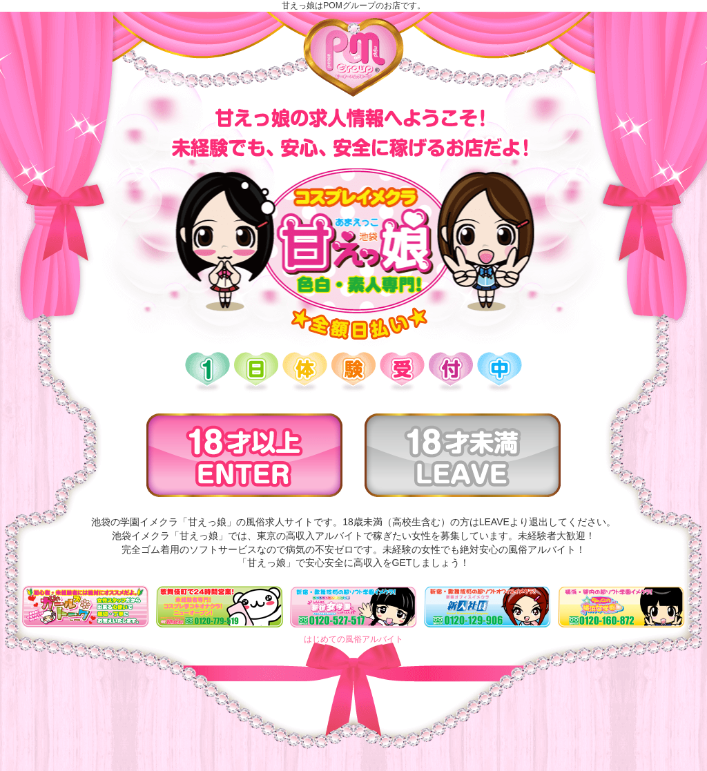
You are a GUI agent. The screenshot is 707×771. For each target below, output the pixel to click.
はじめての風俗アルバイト (353, 639)
